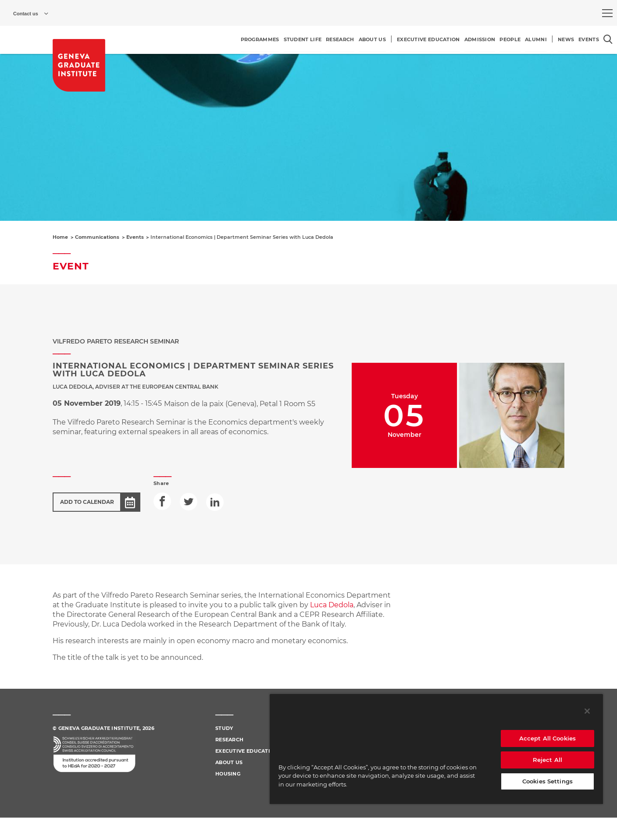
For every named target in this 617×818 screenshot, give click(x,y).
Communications (97, 237)
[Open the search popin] (608, 39)
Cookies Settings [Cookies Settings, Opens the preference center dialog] (547, 781)
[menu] (607, 13)
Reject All (547, 759)
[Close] (587, 711)
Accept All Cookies (547, 738)
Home (60, 237)
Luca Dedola (331, 605)
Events (135, 237)
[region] (436, 749)
